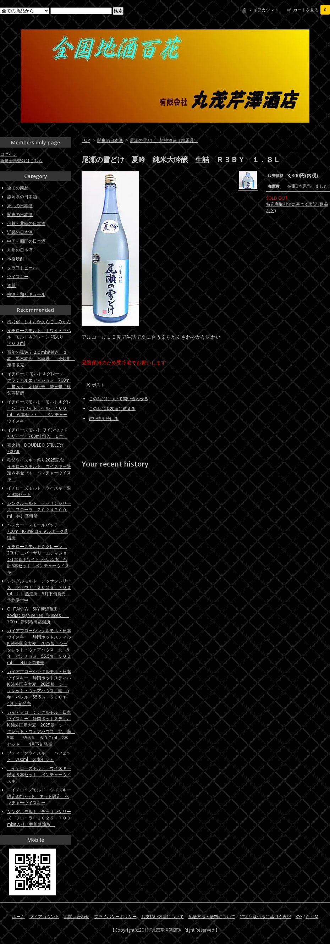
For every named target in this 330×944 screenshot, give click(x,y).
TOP (86, 140)
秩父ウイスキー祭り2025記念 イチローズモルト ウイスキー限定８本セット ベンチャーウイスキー (39, 469)
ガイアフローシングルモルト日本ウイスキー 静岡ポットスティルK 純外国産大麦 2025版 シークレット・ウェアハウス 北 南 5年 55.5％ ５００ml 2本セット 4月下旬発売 (41, 728)
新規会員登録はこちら (21, 161)
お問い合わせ (76, 916)
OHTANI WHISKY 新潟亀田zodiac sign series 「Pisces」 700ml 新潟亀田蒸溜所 (38, 615)
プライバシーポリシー (115, 916)
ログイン (8, 154)
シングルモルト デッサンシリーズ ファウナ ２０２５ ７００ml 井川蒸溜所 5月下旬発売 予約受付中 (39, 590)
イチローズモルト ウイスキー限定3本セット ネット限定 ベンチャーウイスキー (39, 796)
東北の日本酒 (20, 206)
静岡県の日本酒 (22, 197)
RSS (299, 916)
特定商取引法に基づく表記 (265, 916)
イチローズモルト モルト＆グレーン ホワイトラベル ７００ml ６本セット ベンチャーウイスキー (39, 411)
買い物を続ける (104, 418)
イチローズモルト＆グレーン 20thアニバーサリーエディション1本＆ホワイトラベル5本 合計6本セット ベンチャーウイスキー (38, 559)
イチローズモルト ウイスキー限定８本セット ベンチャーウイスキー (39, 774)
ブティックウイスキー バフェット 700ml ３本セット (39, 756)
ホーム (18, 916)
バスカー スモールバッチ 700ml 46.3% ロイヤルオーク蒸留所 (37, 531)
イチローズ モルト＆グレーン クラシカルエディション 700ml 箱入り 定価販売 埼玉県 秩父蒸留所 (39, 383)
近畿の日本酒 (20, 232)
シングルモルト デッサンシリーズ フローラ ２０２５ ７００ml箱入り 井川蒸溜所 (39, 817)
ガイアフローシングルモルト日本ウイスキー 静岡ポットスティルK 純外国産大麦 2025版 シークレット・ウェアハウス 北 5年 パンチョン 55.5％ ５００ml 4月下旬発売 (39, 647)
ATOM (312, 916)
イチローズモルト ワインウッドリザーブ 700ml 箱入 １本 (37, 433)
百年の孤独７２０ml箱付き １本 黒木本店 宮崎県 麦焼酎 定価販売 (41, 358)
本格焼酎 (15, 259)
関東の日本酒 (110, 140)
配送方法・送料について (211, 916)
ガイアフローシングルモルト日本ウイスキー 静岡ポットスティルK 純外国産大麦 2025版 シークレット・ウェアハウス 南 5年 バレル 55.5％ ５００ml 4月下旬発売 (41, 687)
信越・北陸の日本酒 (26, 223)
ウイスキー (17, 277)
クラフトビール (22, 268)
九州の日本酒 (20, 250)
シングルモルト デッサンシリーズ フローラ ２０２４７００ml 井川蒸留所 (39, 509)
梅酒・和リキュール (26, 294)
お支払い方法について (162, 916)
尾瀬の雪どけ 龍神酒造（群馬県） (164, 140)
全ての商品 (17, 188)
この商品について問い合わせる (118, 399)
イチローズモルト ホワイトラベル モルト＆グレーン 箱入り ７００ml (39, 336)
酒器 (11, 285)
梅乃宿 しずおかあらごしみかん (39, 322)
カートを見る (311, 10)
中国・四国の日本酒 (26, 241)
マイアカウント (264, 10)
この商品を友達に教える (112, 408)
